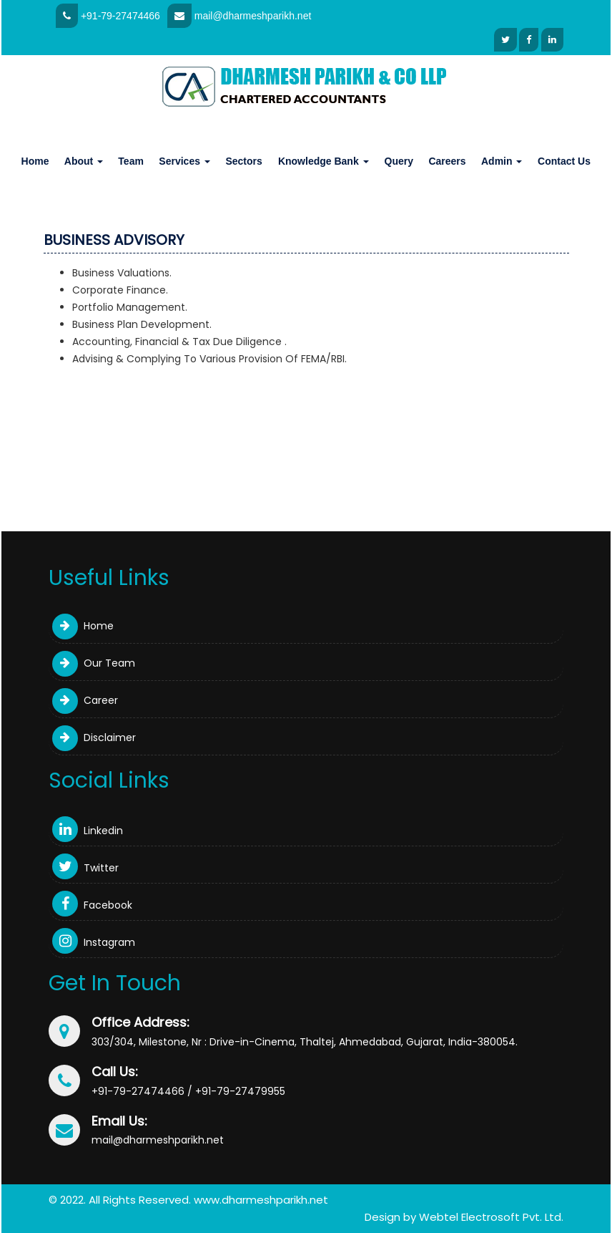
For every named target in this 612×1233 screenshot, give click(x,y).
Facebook (92, 905)
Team (131, 161)
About (83, 161)
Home (35, 161)
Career (85, 700)
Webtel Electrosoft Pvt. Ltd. (491, 1216)
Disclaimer (94, 737)
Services (184, 161)
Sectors (243, 161)
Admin (501, 161)
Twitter (85, 868)
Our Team (93, 663)
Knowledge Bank (323, 161)
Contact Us (564, 161)
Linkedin (87, 830)
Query (399, 161)
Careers (446, 161)
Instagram (93, 942)
